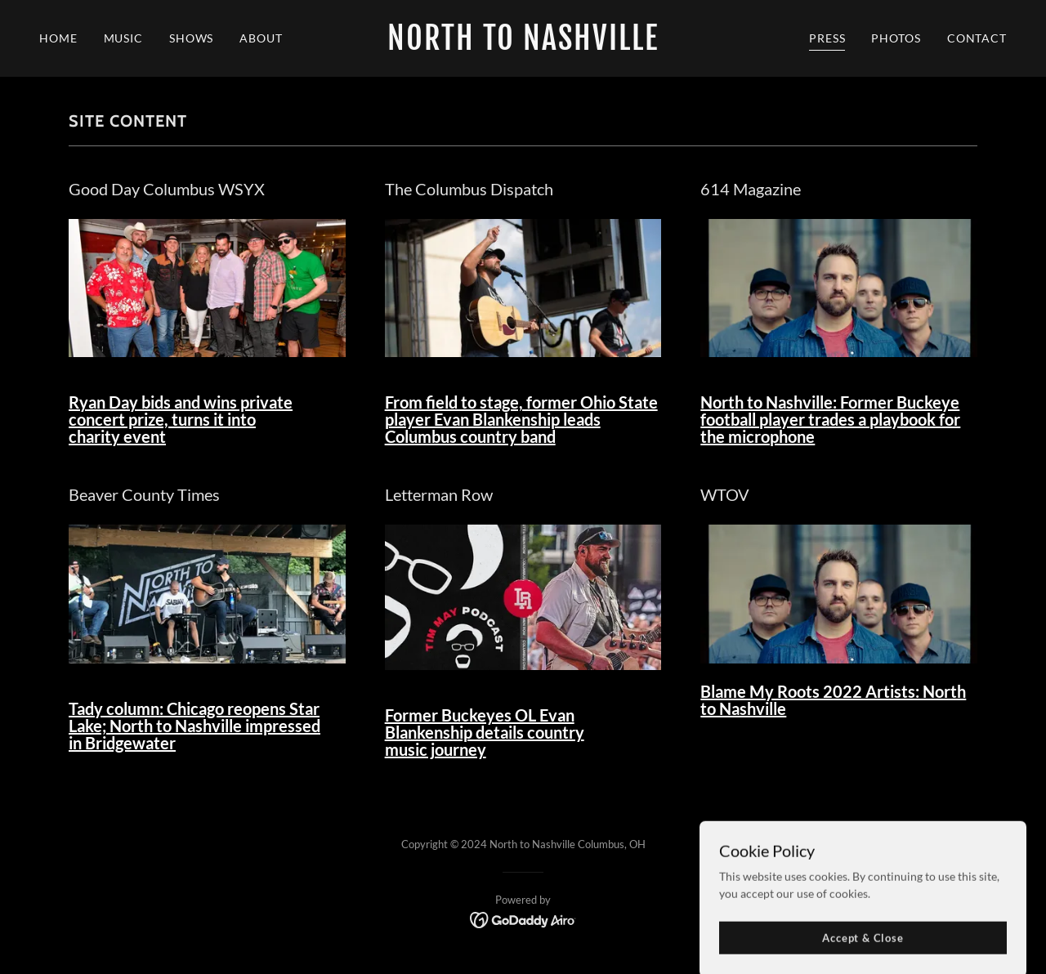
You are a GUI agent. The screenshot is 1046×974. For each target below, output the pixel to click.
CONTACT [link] (977, 38)
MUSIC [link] (123, 38)
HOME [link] (58, 38)
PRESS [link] (827, 38)
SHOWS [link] (191, 38)
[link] (523, 45)
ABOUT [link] (260, 38)
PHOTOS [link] (895, 38)
